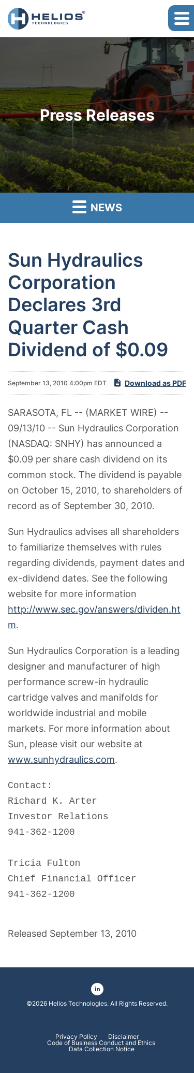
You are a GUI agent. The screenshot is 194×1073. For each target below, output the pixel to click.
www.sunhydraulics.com (61, 759)
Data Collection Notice (102, 1049)
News (97, 206)
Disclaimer (123, 1037)
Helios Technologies (78, 1003)
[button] (181, 18)
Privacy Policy (76, 1037)
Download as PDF (149, 382)
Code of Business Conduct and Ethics (102, 1043)
